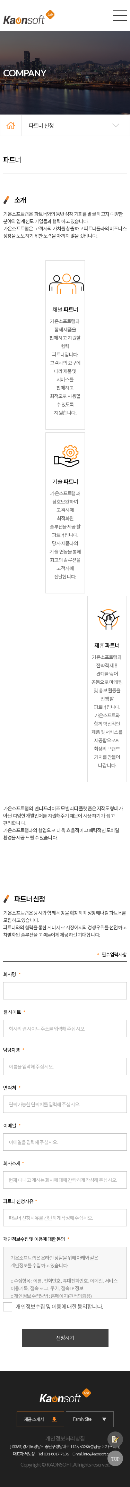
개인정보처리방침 (65, 1438)
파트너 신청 (41, 125)
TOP (115, 1458)
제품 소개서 (34, 1419)
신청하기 (65, 1338)
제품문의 (115, 1439)
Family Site (89, 1419)
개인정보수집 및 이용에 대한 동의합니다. (53, 1306)
